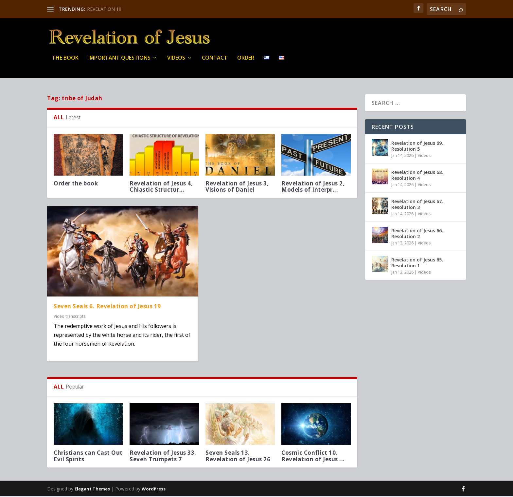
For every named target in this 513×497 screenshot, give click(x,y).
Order (245, 62)
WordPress (154, 489)
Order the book (76, 184)
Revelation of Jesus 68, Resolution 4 (417, 176)
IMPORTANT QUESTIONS (119, 62)
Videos (176, 62)
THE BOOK (65, 62)
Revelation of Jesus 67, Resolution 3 (417, 205)
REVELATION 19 (104, 9)
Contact (214, 62)
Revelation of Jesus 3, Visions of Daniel (237, 187)
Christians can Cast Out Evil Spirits (88, 457)
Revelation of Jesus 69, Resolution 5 (417, 147)
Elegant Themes (92, 489)
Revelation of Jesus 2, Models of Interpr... (313, 187)
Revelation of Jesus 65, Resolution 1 (417, 263)
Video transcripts (69, 317)
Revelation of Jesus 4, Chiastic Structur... (161, 187)
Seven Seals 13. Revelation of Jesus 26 (237, 457)
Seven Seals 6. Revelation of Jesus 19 (107, 307)
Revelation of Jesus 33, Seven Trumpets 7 (163, 457)
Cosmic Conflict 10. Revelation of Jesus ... (313, 457)
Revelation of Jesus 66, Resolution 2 (417, 234)
